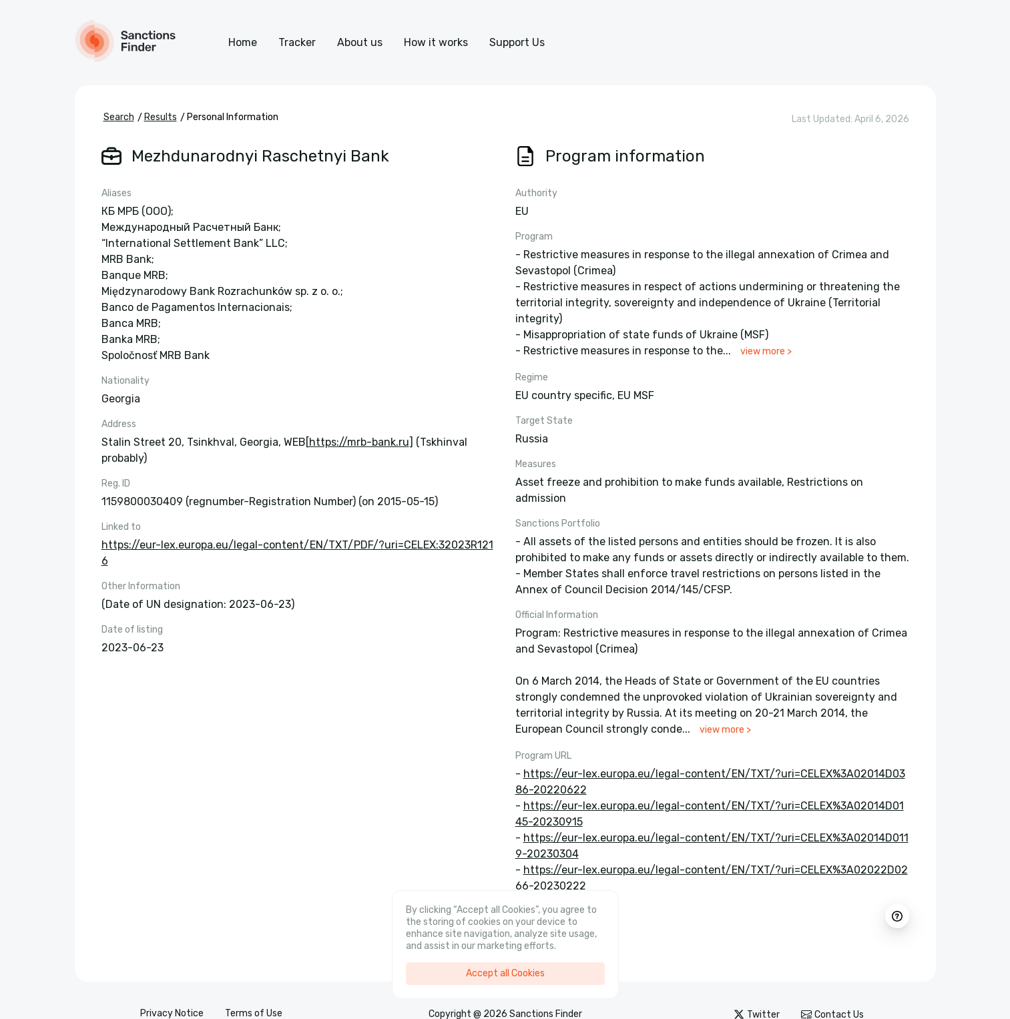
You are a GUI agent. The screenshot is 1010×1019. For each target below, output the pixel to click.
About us (360, 42)
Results (160, 117)
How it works (436, 42)
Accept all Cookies (505, 973)
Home (242, 42)
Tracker (297, 42)
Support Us (517, 42)
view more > (766, 351)
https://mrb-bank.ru (359, 442)
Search (118, 117)
